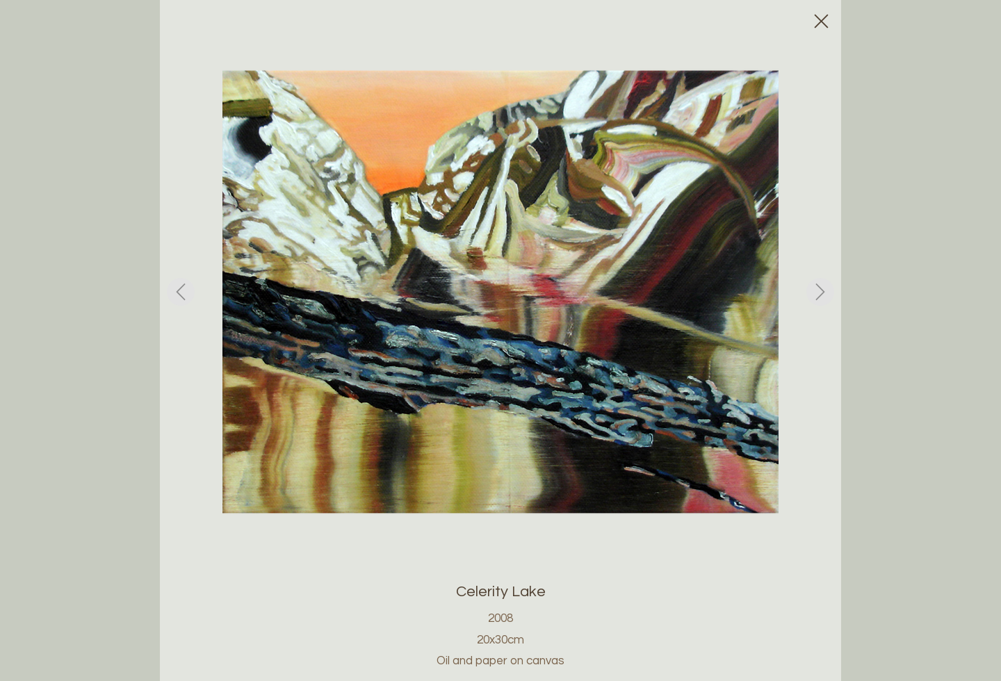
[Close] (820, 21)
